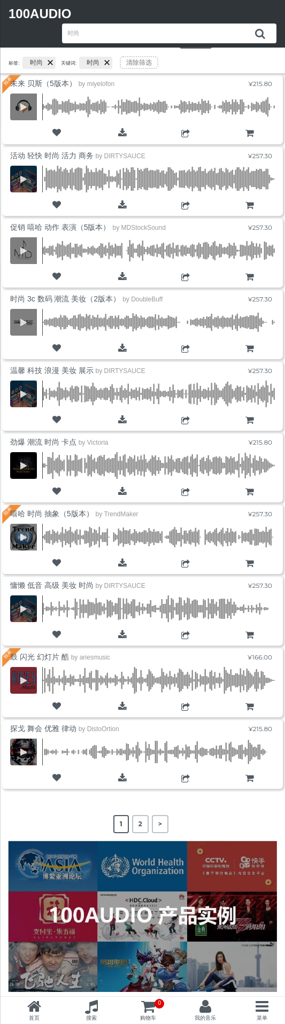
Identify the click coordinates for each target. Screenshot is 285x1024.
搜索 (91, 1018)
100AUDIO (40, 13)
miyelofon (100, 84)
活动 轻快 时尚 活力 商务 (52, 155)
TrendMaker (121, 514)
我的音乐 (205, 1018)
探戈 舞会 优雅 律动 (43, 728)
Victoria (98, 442)
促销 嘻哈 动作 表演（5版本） (60, 227)
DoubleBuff (147, 299)
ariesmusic (95, 657)
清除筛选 (139, 62)
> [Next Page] (160, 824)
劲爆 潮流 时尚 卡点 (43, 442)
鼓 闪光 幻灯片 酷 (39, 657)
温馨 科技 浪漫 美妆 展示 (52, 370)
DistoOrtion (103, 729)
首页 (34, 1018)
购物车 (249, 142)
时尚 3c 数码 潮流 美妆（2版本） (65, 298)
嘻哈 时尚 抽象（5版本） (52, 513)
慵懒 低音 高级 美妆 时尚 (52, 585)
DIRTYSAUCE (124, 156)
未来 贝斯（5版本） (43, 83)
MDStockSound (143, 227)
